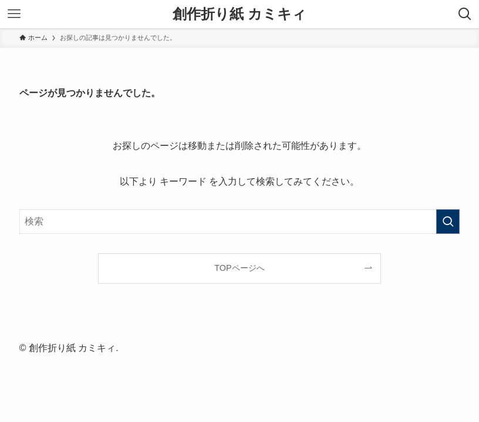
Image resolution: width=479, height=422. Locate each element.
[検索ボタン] (465, 14)
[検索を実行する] (448, 221)
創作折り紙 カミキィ (239, 14)
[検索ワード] (239, 221)
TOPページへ (239, 268)
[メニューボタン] (14, 14)
